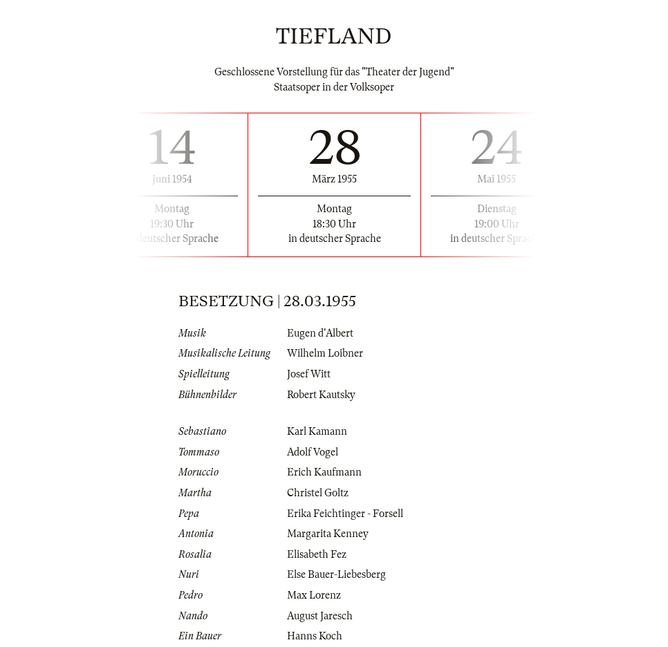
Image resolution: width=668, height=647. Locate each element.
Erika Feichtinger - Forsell (345, 513)
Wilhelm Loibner (325, 353)
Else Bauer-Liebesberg (336, 574)
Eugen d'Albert (320, 333)
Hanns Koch (314, 635)
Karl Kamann (317, 431)
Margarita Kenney (328, 533)
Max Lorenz (314, 595)
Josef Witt (309, 373)
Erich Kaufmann (324, 472)
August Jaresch (320, 615)
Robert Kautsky (321, 394)
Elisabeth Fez (316, 554)
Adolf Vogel (312, 452)
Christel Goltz (318, 492)
